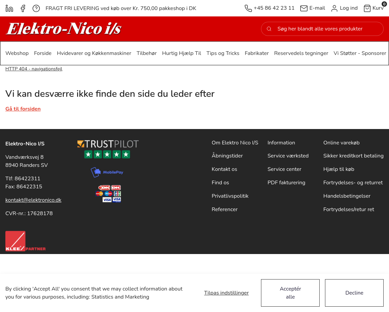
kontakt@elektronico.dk (33, 200)
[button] (344, 8)
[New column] (64, 29)
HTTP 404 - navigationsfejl (33, 69)
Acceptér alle (290, 293)
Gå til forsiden (23, 109)
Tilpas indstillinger (226, 293)
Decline (354, 293)
